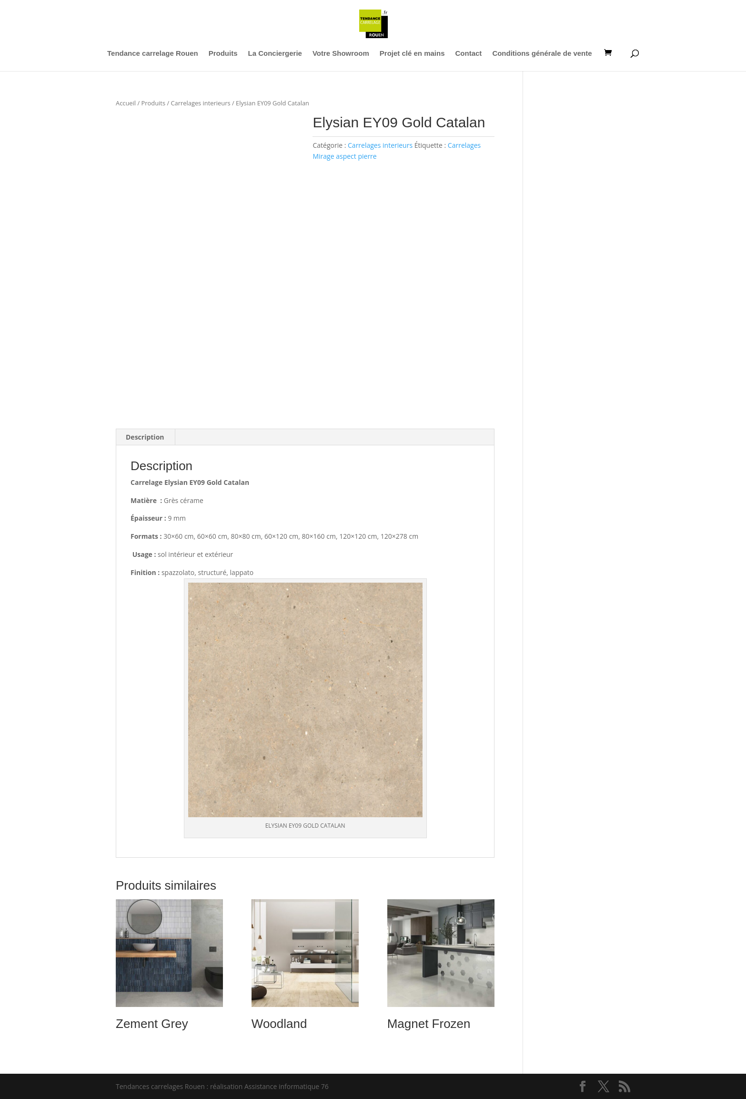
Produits (223, 53)
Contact (468, 53)
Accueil (126, 103)
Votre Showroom (341, 53)
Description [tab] (145, 437)
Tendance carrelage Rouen (152, 53)
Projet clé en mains (412, 53)
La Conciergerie (275, 53)
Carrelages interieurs (200, 103)
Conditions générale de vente (542, 53)
